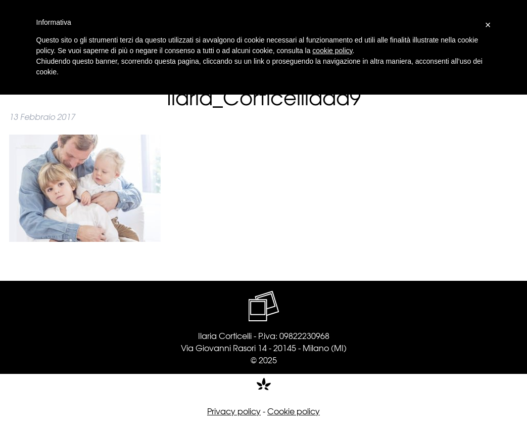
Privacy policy (234, 411)
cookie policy (332, 51)
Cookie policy (293, 411)
